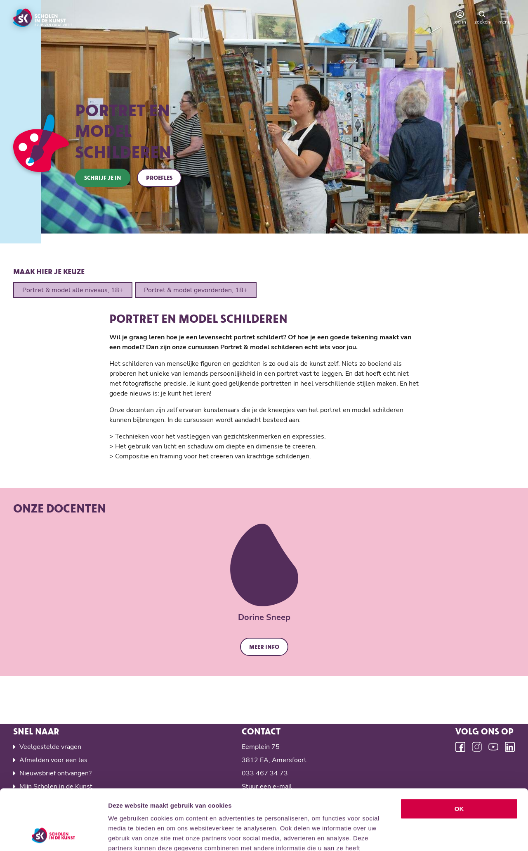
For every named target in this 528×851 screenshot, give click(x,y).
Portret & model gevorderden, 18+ (196, 290)
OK (459, 752)
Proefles (159, 177)
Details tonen (445, 834)
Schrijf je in (102, 177)
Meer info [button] (264, 646)
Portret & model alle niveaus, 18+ (72, 290)
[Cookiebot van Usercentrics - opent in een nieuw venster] (53, 835)
